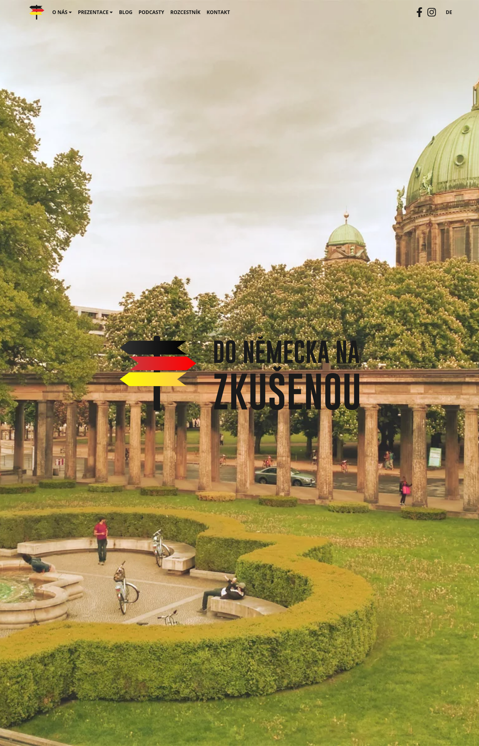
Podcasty (151, 12)
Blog (125, 12)
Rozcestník (185, 12)
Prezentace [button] (95, 12)
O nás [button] (62, 12)
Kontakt (218, 12)
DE (449, 12)
